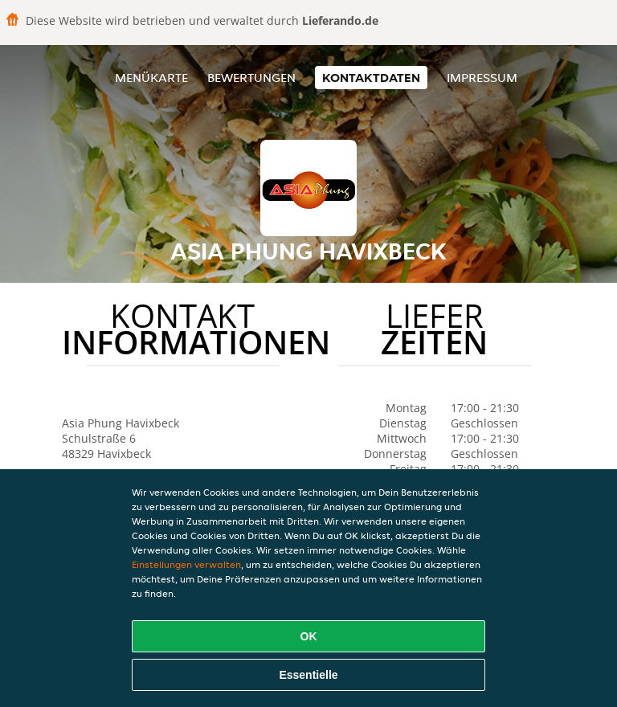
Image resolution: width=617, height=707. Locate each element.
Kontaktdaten (371, 77)
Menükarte (151, 77)
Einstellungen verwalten (186, 564)
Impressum (482, 77)
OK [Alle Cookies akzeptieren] (308, 636)
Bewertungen (251, 77)
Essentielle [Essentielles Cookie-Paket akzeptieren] (308, 674)
